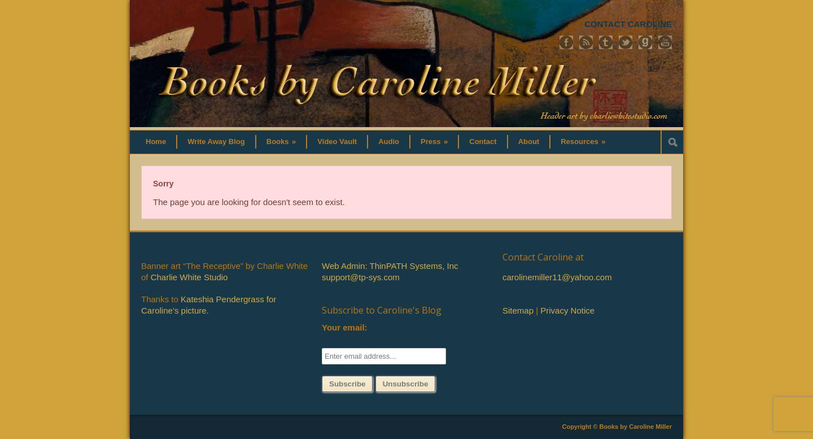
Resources (583, 141)
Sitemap (518, 310)
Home (156, 141)
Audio (388, 141)
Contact (482, 141)
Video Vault (337, 141)
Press (434, 141)
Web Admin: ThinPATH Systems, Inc (390, 266)
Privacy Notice (567, 310)
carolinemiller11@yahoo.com (557, 277)
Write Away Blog (216, 141)
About (529, 141)
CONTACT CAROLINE (628, 24)
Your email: (345, 327)
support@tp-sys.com (361, 277)
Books (281, 141)
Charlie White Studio (189, 277)
